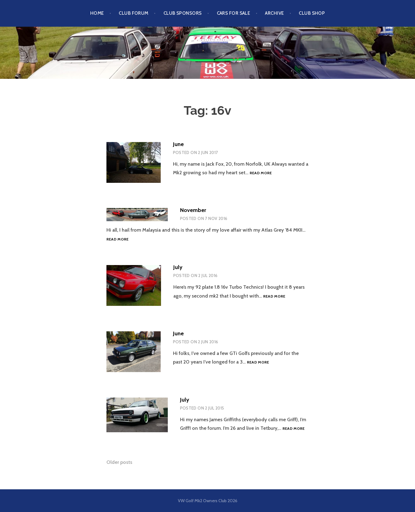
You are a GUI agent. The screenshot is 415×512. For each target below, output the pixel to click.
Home (97, 13)
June (178, 144)
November (193, 210)
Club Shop (312, 13)
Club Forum (133, 13)
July (178, 267)
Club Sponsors (182, 13)
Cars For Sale (233, 13)
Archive (274, 13)
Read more (261, 173)
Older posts (119, 462)
